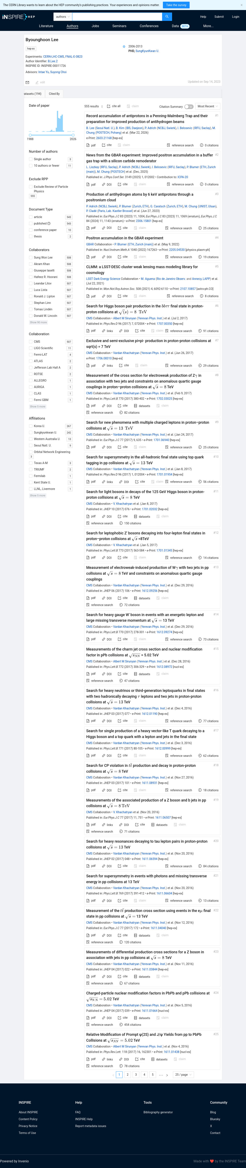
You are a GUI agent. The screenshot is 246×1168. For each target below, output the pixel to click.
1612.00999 (163, 748)
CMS (89, 318)
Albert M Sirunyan (124, 318)
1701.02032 (149, 509)
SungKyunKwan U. (147, 51)
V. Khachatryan (123, 503)
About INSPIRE (28, 1112)
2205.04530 (177, 249)
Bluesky (215, 1119)
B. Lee (90, 128)
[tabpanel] (123, 589)
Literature (46, 26)
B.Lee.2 (52, 61)
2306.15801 (144, 221)
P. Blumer (193, 167)
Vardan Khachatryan (126, 353)
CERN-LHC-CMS (53, 56)
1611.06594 (149, 859)
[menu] (209, 16)
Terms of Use (27, 1133)
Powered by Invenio (14, 1161)
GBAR (90, 244)
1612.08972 (164, 666)
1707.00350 (164, 323)
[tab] (37, 93)
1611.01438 (171, 1052)
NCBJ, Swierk (166, 128)
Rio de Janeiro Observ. (171, 278)
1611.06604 (164, 893)
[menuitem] (203, 16)
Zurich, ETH (140, 206)
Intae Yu (43, 72)
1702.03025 (164, 398)
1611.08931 (149, 783)
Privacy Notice (28, 1126)
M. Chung (103, 171)
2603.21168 (104, 138)
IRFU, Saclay (202, 128)
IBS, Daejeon (134, 128)
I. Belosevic (185, 128)
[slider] (30, 135)
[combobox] (117, 17)
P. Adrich (150, 128)
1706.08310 (104, 358)
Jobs (95, 26)
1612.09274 (164, 632)
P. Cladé (91, 211)
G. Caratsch (157, 206)
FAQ (77, 1112)
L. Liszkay (92, 167)
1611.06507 (163, 817)
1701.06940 (161, 440)
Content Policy (28, 1119)
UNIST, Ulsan (207, 206)
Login (235, 16)
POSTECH (117, 171)
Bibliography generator (158, 1112)
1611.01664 (149, 1010)
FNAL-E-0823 (73, 56)
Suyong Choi (58, 72)
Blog (213, 1112)
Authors (72, 26)
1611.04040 (158, 928)
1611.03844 (149, 969)
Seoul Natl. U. (105, 128)
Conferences (149, 26)
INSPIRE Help (84, 1119)
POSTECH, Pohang (108, 132)
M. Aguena (148, 278)
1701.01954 (164, 474)
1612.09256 (149, 590)
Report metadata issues (90, 1126)
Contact (215, 1133)
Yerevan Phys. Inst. (150, 318)
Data (175, 26)
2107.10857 (188, 288)
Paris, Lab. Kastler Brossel (115, 211)
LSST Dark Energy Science (103, 278)
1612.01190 (149, 713)
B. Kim (120, 128)
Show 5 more (37, 406)
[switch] (189, 106)
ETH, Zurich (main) (140, 244)
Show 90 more (38, 322)
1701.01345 (164, 550)
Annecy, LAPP (201, 278)
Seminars (119, 26)
